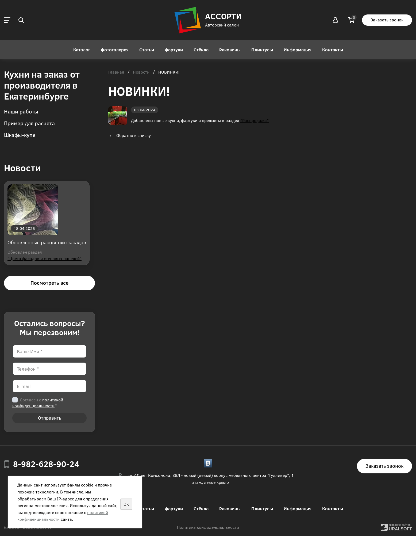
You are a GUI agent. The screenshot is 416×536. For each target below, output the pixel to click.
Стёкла (201, 50)
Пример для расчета (29, 123)
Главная (116, 72)
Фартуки (174, 50)
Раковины (230, 50)
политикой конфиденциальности (37, 402)
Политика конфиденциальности (208, 527)
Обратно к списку (129, 135)
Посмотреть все (49, 282)
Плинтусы (262, 50)
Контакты (332, 50)
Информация (297, 50)
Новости (141, 72)
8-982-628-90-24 (46, 463)
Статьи (146, 50)
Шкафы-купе (20, 134)
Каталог (81, 50)
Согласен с (37, 402)
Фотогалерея (115, 50)
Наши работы (21, 111)
